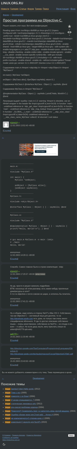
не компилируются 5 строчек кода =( (27, 418)
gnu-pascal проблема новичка (24, 407)
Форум (30, 9)
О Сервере (6, 435)
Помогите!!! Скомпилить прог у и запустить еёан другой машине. (40, 411)
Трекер (38, 9)
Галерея (14, 9)
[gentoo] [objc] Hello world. (22, 389)
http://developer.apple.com (21, 319)
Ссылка (6, 131)
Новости (5, 9)
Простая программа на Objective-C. (32, 20)
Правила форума (18, 435)
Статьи (22, 9)
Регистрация (62, 9)
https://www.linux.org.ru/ (11, 440)
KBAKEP (14, 123)
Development (17, 15)
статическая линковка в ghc (23, 404)
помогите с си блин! (20, 396)
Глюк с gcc (15, 393)
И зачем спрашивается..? (22, 400)
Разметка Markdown (33, 435)
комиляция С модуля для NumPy (26, 422)
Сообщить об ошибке (10, 437)
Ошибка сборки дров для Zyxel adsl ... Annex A (32, 415)
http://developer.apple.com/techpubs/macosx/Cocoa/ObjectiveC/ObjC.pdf (41, 354)
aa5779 (13, 334)
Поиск (46, 9)
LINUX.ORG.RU (12, 3)
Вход (73, 9)
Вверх (71, 435)
